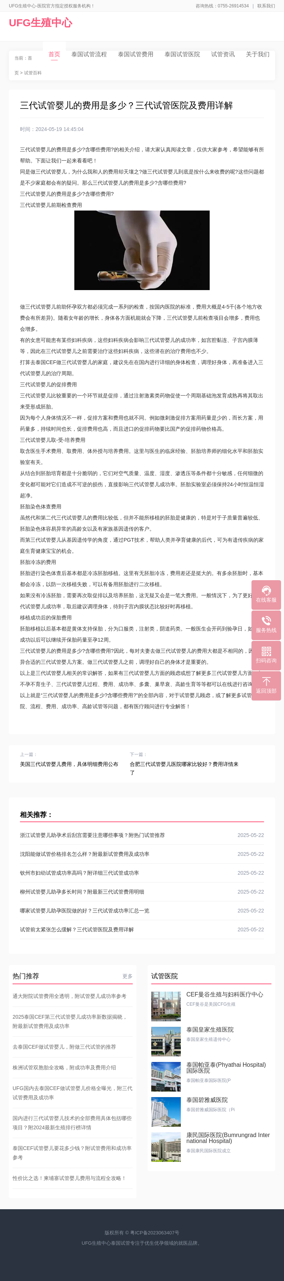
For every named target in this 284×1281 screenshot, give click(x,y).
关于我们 (258, 54)
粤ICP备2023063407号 (154, 1232)
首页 (54, 55)
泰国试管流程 (89, 54)
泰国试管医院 (182, 54)
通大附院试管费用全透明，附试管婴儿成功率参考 (69, 996)
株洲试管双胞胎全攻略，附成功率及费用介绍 (64, 1067)
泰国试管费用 (135, 54)
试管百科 (33, 72)
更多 (127, 976)
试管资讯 (223, 54)
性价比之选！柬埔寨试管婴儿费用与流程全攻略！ (69, 1178)
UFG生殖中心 (40, 22)
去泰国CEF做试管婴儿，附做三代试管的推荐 (64, 1047)
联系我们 (266, 6)
